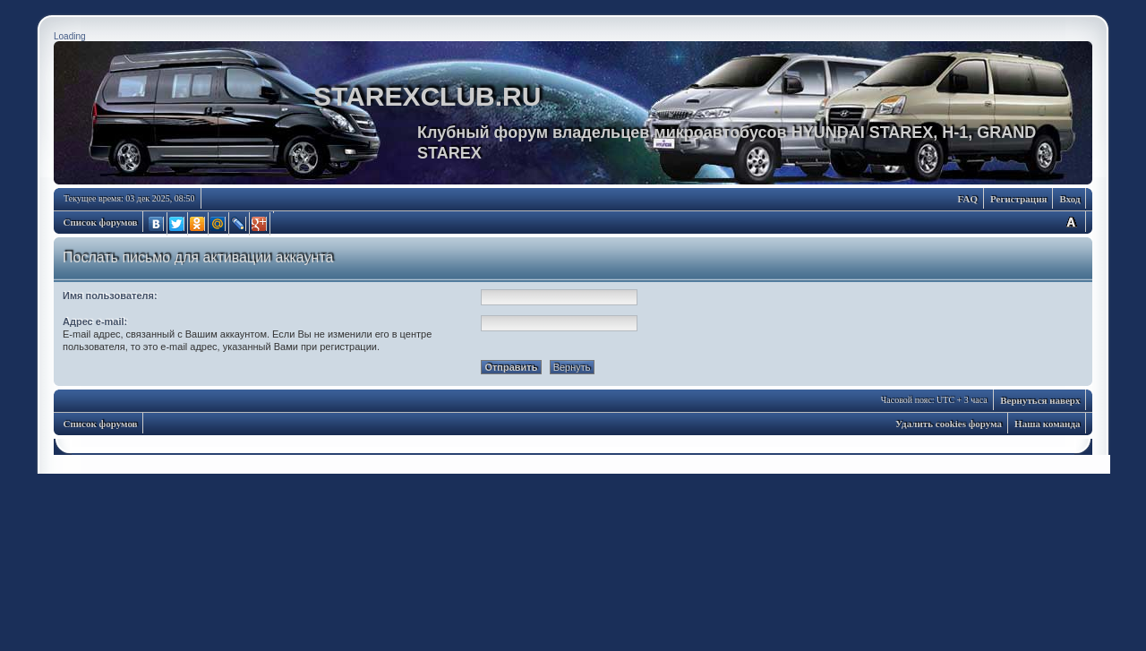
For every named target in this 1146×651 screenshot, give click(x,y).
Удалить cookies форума (948, 423)
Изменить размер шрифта (1071, 221)
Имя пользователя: (110, 295)
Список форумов (101, 222)
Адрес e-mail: (95, 321)
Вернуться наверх (1040, 400)
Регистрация (1018, 198)
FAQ (968, 198)
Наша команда (1047, 423)
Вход (1069, 198)
